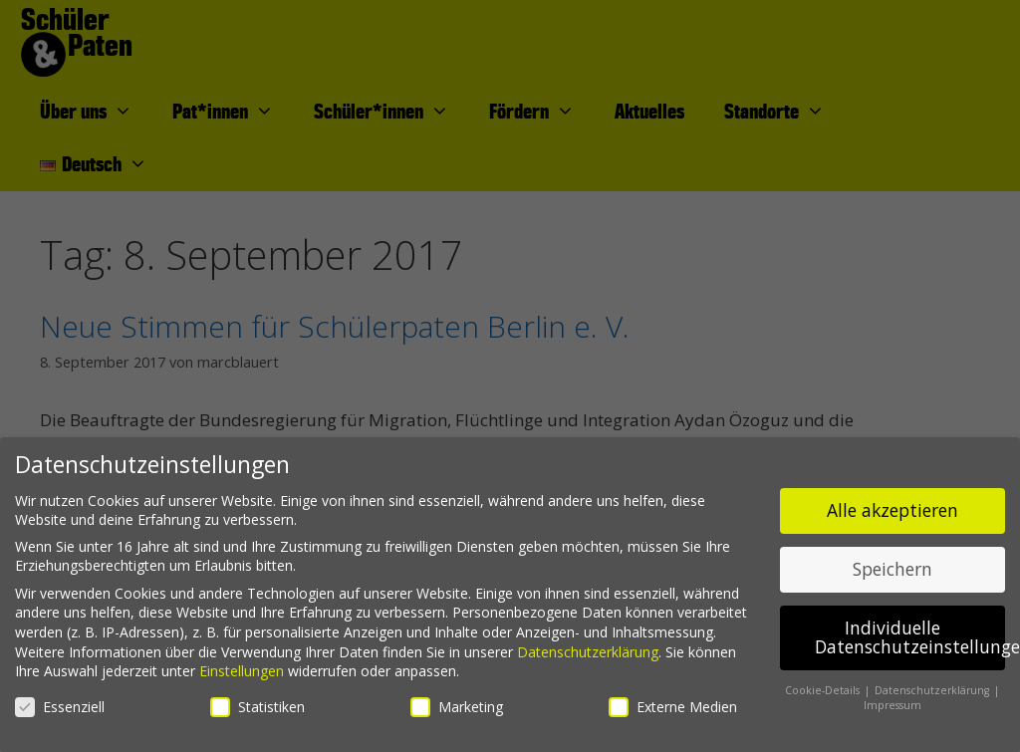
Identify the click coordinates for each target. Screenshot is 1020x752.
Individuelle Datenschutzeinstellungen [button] (910, 637)
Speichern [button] (892, 569)
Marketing (456, 706)
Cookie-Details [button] (824, 690)
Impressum (892, 705)
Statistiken (257, 706)
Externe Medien (673, 706)
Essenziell (60, 706)
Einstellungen (241, 670)
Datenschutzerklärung (587, 651)
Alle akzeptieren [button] (892, 510)
